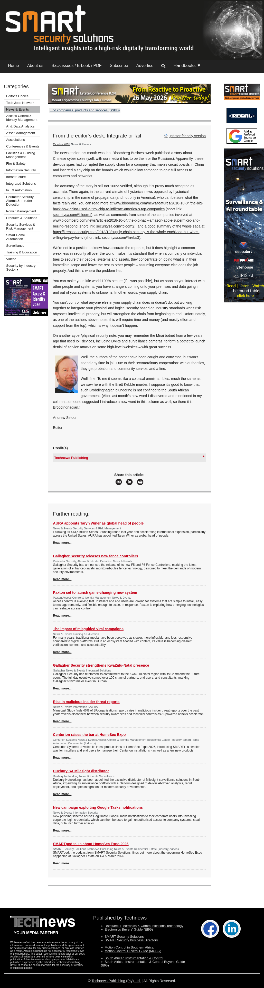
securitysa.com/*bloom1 (72, 215)
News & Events (17, 109)
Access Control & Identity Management (21, 118)
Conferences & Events (22, 146)
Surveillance (15, 246)
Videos (11, 259)
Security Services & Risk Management (20, 226)
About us (35, 65)
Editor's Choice (17, 96)
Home (13, 65)
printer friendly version (184, 136)
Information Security (21, 170)
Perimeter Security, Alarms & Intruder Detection (20, 200)
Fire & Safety (15, 163)
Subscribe (119, 65)
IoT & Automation (19, 190)
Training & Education (21, 252)
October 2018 (61, 144)
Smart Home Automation (15, 237)
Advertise (145, 65)
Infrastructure (16, 177)
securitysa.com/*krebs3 (120, 237)
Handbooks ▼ (187, 65)
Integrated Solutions (21, 183)
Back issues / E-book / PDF (77, 65)
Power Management (21, 211)
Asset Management (20, 133)
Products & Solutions (21, 218)
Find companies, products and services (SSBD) (85, 110)
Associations (15, 140)
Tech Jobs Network (20, 103)
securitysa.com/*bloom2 (115, 226)
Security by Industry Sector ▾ (20, 267)
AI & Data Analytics (20, 126)
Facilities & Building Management (20, 155)
